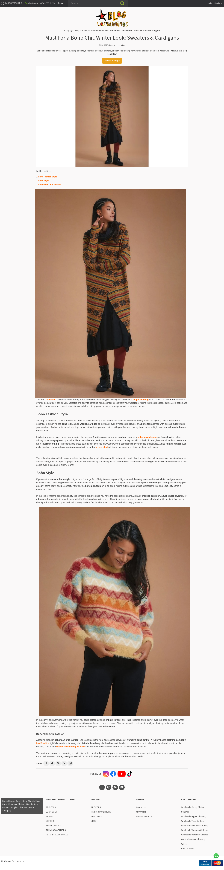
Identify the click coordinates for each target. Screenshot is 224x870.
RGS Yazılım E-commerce (12, 861)
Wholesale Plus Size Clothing (194, 825)
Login (209, 3)
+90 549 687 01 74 (144, 816)
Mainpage (68, 30)
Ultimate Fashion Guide (92, 30)
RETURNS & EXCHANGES (57, 834)
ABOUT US (51, 807)
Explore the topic (112, 60)
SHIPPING (50, 821)
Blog (77, 30)
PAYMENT (50, 816)
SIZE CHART (96, 816)
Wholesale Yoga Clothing (192, 821)
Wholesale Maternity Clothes (194, 834)
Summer (185, 811)
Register (219, 3)
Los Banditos (42, 743)
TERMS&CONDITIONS (56, 830)
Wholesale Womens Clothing (194, 830)
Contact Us (141, 807)
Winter (184, 844)
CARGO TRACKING (11, 3)
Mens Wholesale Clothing (193, 839)
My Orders (141, 811)
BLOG (93, 821)
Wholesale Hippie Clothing (193, 816)
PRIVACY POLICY (53, 825)
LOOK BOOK (51, 811)
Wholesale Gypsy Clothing (193, 807)
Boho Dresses (188, 848)
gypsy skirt (102, 447)
